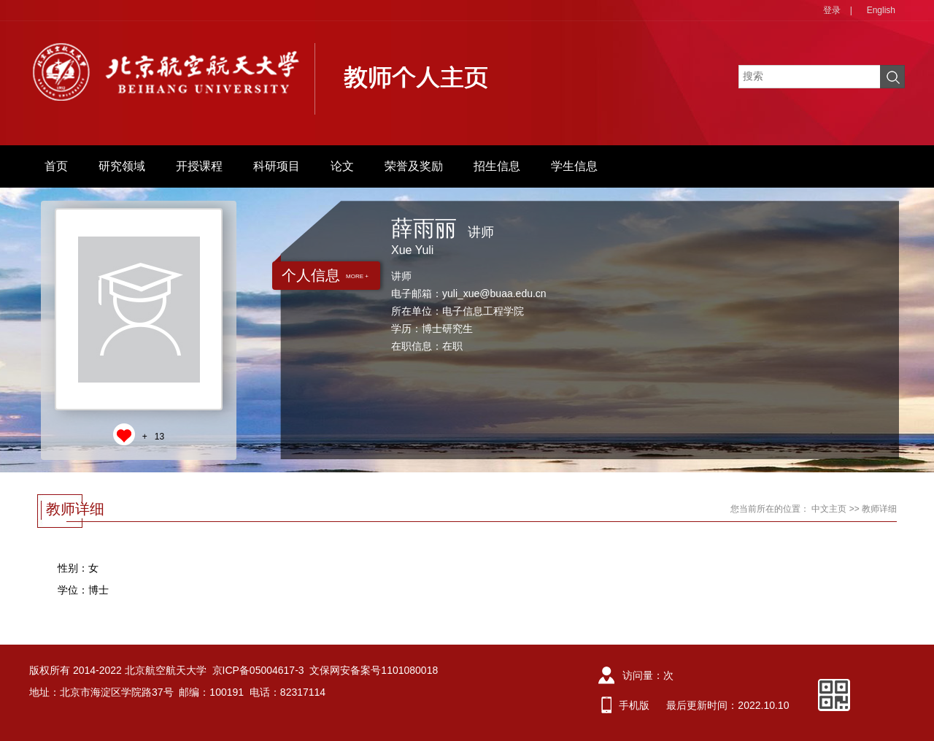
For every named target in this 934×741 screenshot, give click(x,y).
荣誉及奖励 (414, 166)
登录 (832, 10)
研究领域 (122, 166)
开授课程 (199, 166)
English (881, 10)
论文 (342, 166)
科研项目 (276, 166)
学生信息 (574, 166)
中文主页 (828, 509)
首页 (56, 166)
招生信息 (497, 166)
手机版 (634, 705)
